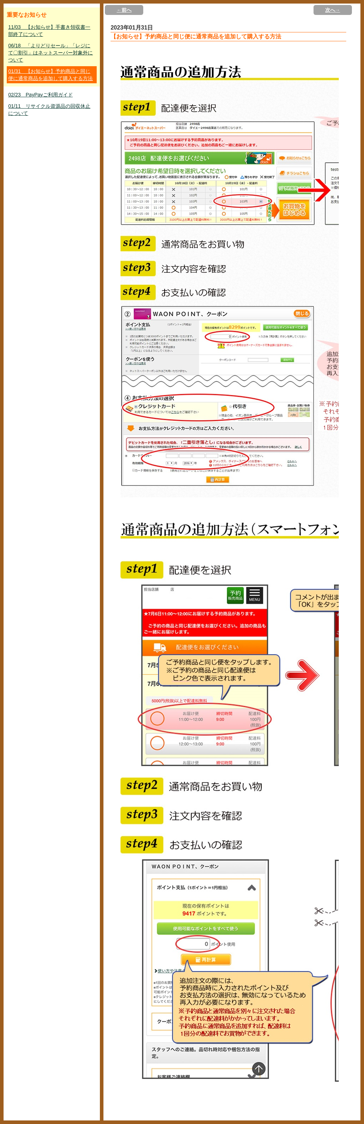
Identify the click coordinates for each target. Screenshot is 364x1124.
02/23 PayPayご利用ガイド (40, 95)
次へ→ (332, 10)
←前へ (124, 10)
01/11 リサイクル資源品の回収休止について (49, 109)
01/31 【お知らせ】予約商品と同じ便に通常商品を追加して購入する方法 (50, 74)
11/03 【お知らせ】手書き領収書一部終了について (49, 30)
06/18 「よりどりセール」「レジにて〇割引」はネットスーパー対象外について (50, 53)
